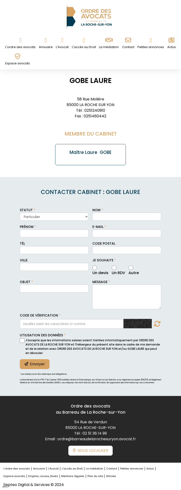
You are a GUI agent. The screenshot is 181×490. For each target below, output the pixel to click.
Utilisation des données (41, 335)
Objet (25, 282)
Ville (24, 260)
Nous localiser (93, 450)
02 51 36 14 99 (94, 433)
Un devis (100, 272)
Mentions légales (72, 476)
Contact (128, 47)
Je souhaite (102, 260)
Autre (133, 272)
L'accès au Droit (84, 47)
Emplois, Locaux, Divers (43, 476)
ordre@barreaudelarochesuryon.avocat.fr (97, 439)
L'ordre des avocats (20, 47)
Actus (171, 47)
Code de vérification (39, 315)
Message (99, 282)
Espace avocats (17, 63)
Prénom (26, 226)
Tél (22, 243)
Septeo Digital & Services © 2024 (34, 484)
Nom (96, 210)
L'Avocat (62, 47)
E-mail (97, 226)
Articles (111, 476)
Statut (26, 210)
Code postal (103, 243)
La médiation (109, 47)
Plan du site (95, 476)
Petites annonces (150, 47)
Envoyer (37, 364)
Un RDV (118, 272)
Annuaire (46, 47)
